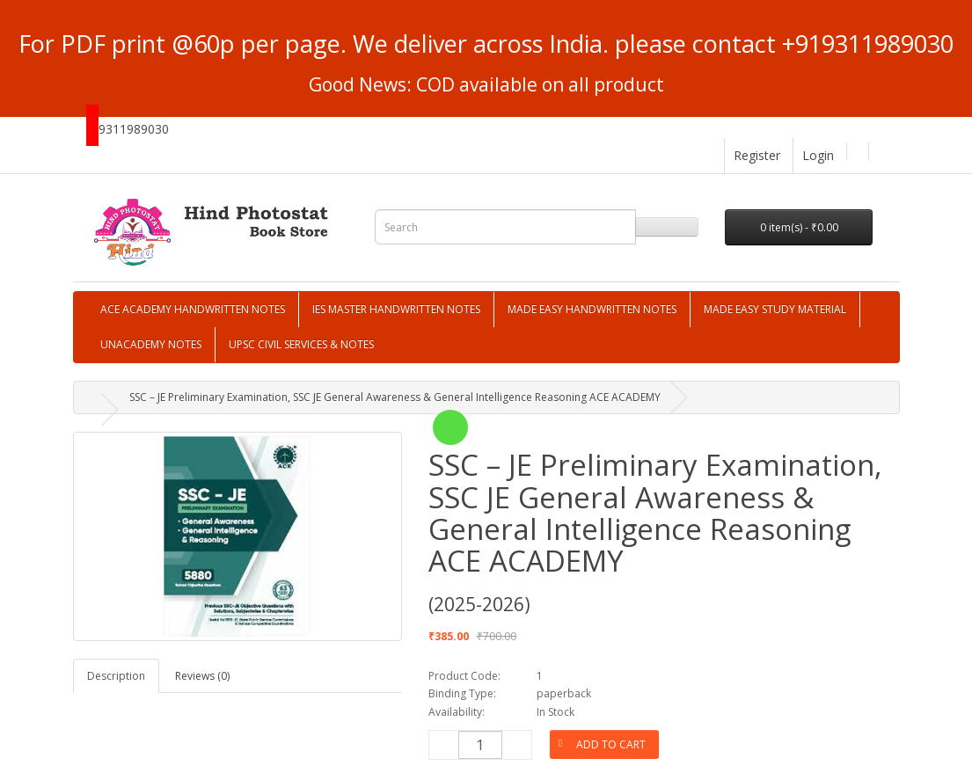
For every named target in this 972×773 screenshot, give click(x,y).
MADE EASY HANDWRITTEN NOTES (592, 309)
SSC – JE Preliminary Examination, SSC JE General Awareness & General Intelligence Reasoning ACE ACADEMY (395, 397)
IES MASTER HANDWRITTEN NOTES (396, 309)
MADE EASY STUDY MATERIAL (775, 309)
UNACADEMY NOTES (150, 344)
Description (116, 675)
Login (818, 155)
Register (757, 155)
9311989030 (134, 128)
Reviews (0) (202, 675)
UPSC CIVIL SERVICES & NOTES (301, 344)
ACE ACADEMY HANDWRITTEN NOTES (192, 309)
